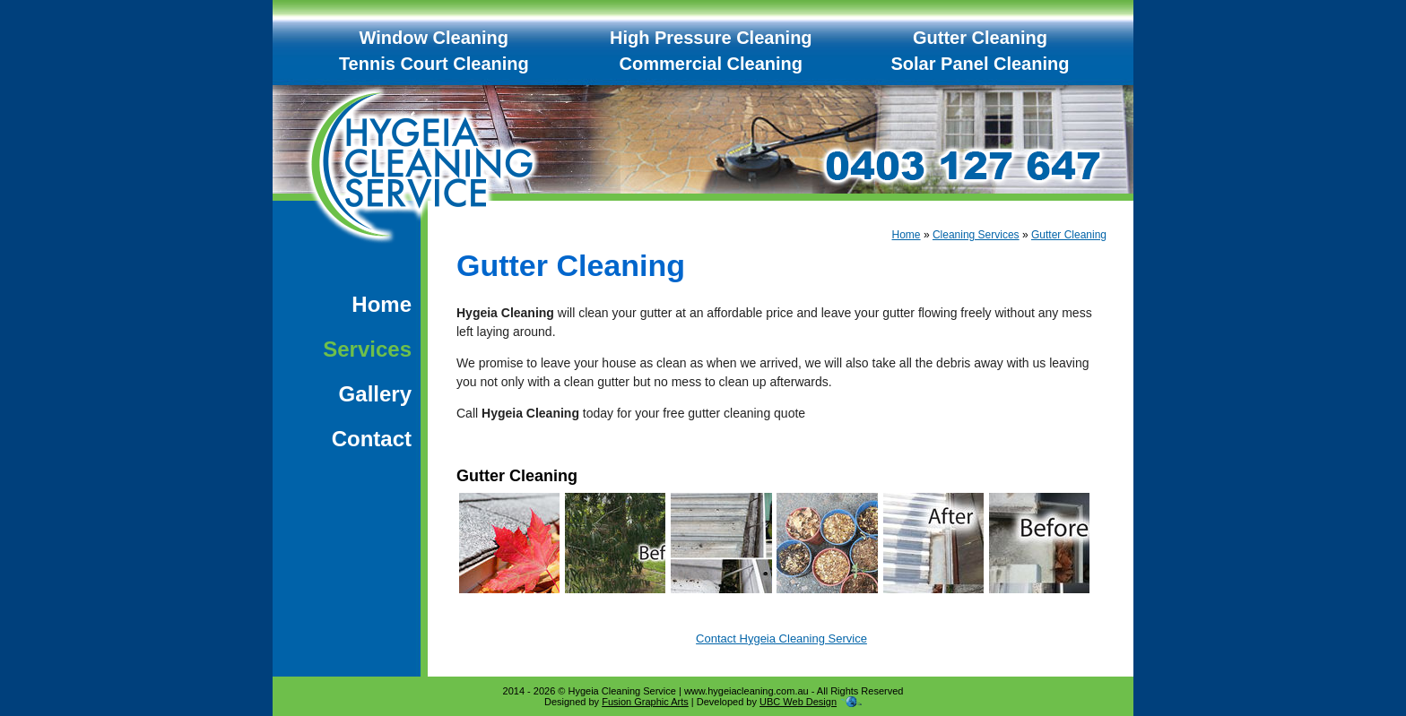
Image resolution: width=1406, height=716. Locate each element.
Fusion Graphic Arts (645, 701)
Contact (372, 439)
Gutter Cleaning (1069, 235)
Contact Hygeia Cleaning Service (781, 638)
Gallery (375, 394)
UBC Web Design (798, 701)
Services (367, 349)
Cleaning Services (976, 235)
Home (382, 304)
